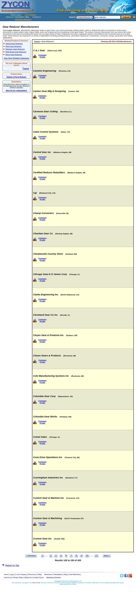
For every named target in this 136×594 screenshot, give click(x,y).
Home (13, 15)
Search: (72, 17)
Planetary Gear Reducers (15, 49)
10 (87, 555)
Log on (12, 574)
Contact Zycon (38, 577)
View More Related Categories (16, 58)
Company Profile (42, 56)
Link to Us (7, 577)
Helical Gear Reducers (14, 44)
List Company (30, 15)
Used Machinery (75, 574)
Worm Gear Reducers (13, 55)
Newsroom (10, 17)
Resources (32, 574)
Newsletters (19, 17)
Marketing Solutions (53, 577)
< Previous (31, 555)
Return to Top (12, 565)
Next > (106, 555)
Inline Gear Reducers (13, 46)
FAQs (40, 574)
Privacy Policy (18, 577)
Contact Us (36, 17)
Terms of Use (36, 582)
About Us (28, 577)
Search (37, 41)
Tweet (25, 68)
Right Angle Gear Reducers (15, 52)
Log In (18, 15)
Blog (27, 17)
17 (96, 555)
